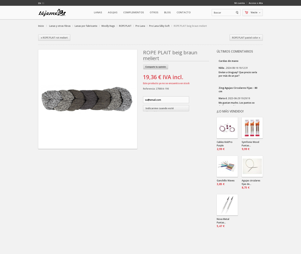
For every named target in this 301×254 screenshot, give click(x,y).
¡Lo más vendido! (230, 111)
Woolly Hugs (108, 26)
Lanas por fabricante (86, 26)
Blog (167, 12)
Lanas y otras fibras (60, 26)
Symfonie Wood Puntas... (250, 145)
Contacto (184, 12)
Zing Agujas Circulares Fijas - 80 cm (238, 89)
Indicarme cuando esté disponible (160, 109)
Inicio (41, 26)
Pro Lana (140, 26)
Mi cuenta (239, 3)
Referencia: (149, 88)
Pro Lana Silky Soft (159, 26)
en (39, 3)
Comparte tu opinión (155, 67)
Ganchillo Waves (226, 182)
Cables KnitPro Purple (224, 145)
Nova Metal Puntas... (223, 222)
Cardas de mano (228, 61)
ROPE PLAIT (125, 26)
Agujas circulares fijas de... (251, 184)
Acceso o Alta (256, 3)
